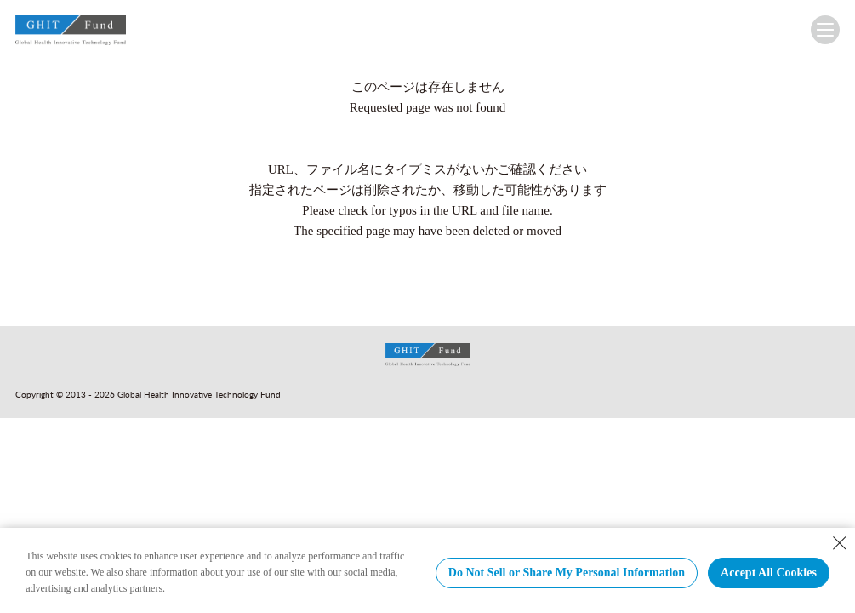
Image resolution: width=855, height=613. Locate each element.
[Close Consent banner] (839, 543)
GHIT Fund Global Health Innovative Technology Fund (70, 33)
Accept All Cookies (769, 572)
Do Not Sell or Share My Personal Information (566, 572)
